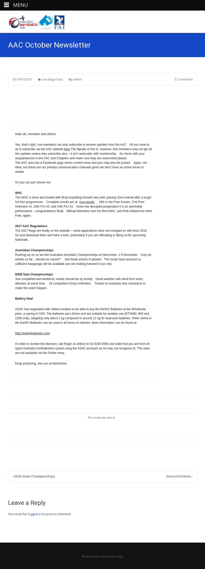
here (67, 149)
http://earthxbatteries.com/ (32, 333)
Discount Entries (179, 476)
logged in (35, 514)
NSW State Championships (33, 476)
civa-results (87, 202)
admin (77, 79)
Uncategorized (52, 79)
